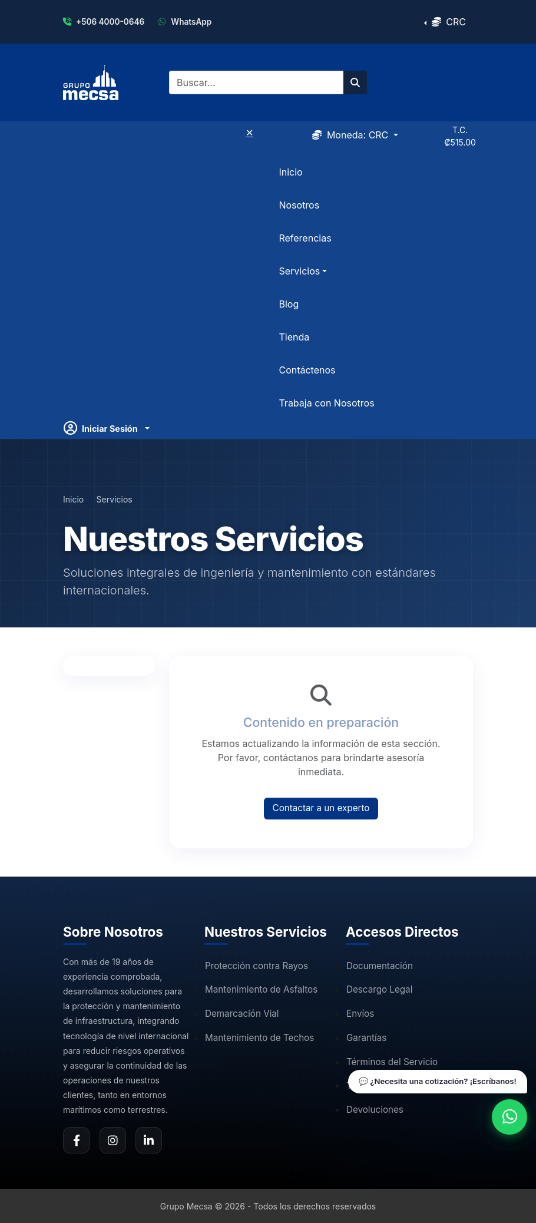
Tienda (294, 337)
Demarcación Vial (242, 1013)
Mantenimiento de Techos (259, 1037)
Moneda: (351, 135)
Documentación (379, 965)
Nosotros (299, 205)
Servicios (115, 499)
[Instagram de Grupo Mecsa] (113, 1140)
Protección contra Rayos (256, 965)
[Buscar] (256, 82)
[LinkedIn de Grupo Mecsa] (148, 1140)
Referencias (305, 238)
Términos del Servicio (392, 1061)
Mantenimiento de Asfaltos (261, 989)
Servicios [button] (299, 271)
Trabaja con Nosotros (326, 403)
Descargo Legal (379, 989)
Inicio (290, 172)
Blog (289, 304)
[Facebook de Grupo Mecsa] (76, 1140)
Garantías (366, 1037)
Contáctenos (307, 370)
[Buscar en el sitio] (355, 82)
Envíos (360, 1013)
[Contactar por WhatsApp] (509, 1117)
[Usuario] (106, 428)
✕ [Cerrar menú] (249, 132)
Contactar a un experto (321, 808)
